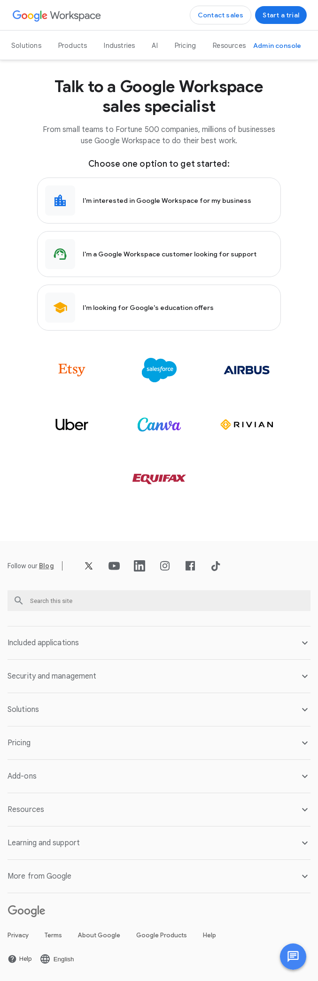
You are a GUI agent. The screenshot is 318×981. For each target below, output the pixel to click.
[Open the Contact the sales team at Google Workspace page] (221, 15)
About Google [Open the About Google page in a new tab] (99, 935)
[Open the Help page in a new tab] (20, 959)
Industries (119, 45)
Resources (229, 45)
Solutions (26, 45)
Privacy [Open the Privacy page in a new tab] (18, 935)
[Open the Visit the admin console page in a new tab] (277, 45)
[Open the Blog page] (46, 566)
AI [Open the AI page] (154, 45)
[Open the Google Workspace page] (57, 15)
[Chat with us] (293, 956)
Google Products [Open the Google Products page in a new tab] (161, 935)
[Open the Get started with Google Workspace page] (281, 15)
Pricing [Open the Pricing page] (185, 45)
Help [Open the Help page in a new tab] (209, 935)
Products (72, 45)
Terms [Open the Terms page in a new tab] (53, 935)
